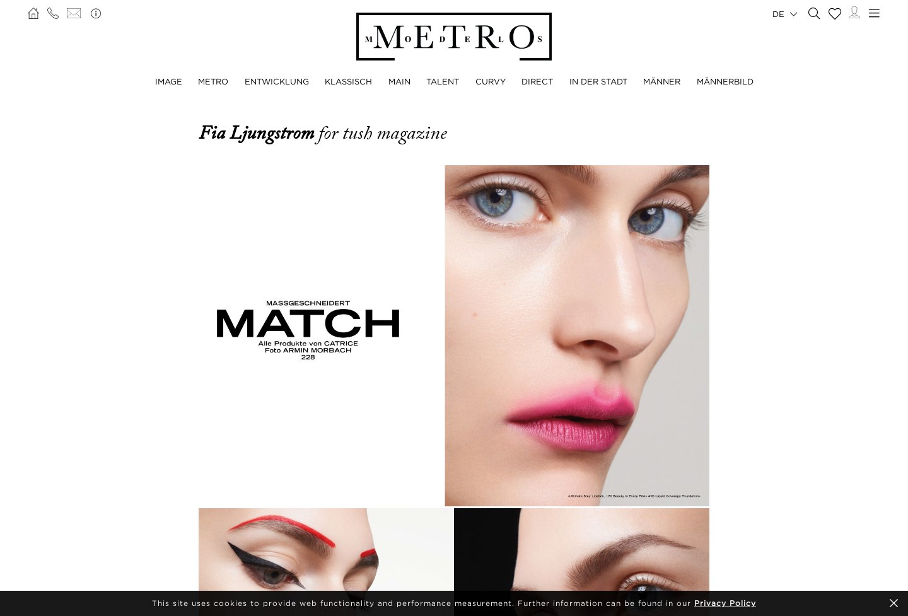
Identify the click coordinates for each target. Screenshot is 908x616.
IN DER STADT (598, 81)
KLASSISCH (348, 81)
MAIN (399, 81)
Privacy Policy (725, 603)
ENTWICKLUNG (277, 81)
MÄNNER (661, 81)
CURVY (490, 81)
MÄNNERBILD (725, 81)
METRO (213, 81)
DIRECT (537, 81)
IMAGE (168, 81)
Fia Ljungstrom (258, 133)
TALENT (442, 81)
